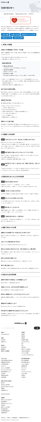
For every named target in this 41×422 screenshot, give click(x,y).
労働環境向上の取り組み (5, 362)
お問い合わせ (3, 417)
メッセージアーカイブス (5, 393)
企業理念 (23, 334)
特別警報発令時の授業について (24, 417)
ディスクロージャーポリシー (26, 371)
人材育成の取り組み (4, 364)
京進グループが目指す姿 (25, 349)
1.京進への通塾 (5, 34)
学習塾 (2, 337)
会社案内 (23, 332)
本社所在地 (23, 347)
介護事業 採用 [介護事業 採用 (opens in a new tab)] (3, 412)
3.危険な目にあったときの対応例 (28, 34)
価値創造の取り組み (4, 375)
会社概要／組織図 (24, 339)
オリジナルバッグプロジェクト (6, 369)
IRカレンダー (23, 369)
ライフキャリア (3, 347)
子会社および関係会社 (25, 351)
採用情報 (2, 397)
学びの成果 (3, 339)
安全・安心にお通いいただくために (21, 13)
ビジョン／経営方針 (25, 364)
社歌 (22, 345)
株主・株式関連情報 (25, 360)
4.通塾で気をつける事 (6, 37)
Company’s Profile (25, 341)
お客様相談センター (4, 390)
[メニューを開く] (38, 2)
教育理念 (23, 336)
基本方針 (2, 382)
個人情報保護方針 (14, 417)
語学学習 (2, 345)
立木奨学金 (3, 373)
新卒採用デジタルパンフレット (6, 403)
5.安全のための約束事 (18, 37)
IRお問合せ (23, 377)
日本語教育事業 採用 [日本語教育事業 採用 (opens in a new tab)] (5, 410)
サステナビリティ (4, 358)
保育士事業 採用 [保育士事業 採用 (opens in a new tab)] (4, 408)
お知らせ (2, 332)
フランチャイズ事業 (24, 352)
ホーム (1, 13)
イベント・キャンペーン (5, 334)
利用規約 (8, 417)
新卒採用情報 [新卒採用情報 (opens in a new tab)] (3, 401)
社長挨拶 (23, 337)
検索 (37, 328)
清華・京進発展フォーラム (5, 371)
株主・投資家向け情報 (25, 358)
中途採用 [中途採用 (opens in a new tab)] (2, 405)
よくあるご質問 (24, 373)
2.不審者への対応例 (15, 34)
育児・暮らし (3, 349)
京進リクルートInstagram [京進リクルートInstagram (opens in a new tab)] (6, 399)
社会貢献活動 (3, 377)
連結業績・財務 (24, 365)
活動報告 (2, 388)
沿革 (22, 343)
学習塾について (4, 341)
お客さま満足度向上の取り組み (6, 360)
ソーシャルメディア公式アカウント (27, 354)
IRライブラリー (24, 367)
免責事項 (23, 375)
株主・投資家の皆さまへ (25, 362)
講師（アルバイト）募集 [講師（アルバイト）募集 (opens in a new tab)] (5, 407)
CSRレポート (3, 365)
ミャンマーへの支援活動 (5, 367)
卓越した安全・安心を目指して (9, 13)
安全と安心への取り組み (5, 384)
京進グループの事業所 (5, 351)
